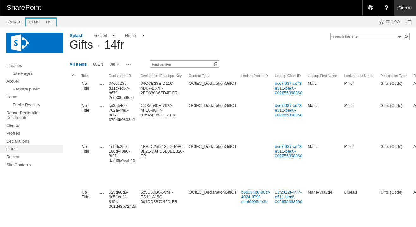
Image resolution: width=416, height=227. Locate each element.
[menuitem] (370, 8)
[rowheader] (75, 90)
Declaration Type (393, 76)
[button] (405, 36)
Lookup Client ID (288, 76)
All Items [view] (78, 64)
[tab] (14, 21)
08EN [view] (98, 64)
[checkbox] (73, 75)
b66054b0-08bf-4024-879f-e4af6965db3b (255, 197)
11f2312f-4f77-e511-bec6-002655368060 (289, 197)
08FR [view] (115, 64)
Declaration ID (120, 76)
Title (84, 76)
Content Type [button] (199, 76)
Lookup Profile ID (254, 76)
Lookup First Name (322, 76)
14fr (114, 44)
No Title (85, 85)
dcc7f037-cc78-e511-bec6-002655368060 (289, 88)
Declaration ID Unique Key (161, 76)
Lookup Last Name (359, 76)
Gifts (81, 44)
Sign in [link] (405, 7)
